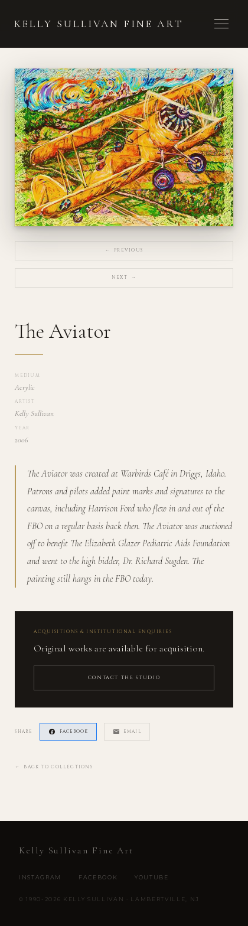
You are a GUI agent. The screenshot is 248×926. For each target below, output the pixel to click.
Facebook (98, 877)
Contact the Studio (124, 677)
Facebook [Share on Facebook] (68, 731)
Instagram (40, 877)
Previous (124, 251)
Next (124, 278)
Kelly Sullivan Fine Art (99, 24)
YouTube (152, 877)
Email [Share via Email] (127, 731)
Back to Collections (54, 767)
